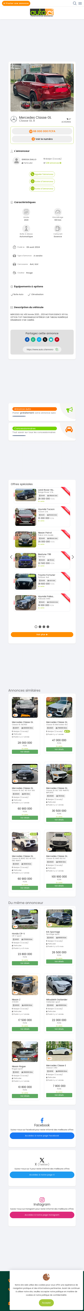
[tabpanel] (42, 550)
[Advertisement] (42, 40)
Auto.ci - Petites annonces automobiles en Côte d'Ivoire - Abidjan (42, 13)
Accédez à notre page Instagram (42, 1215)
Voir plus (42, 634)
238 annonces (53, 163)
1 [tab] (36, 626)
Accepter (52, 1301)
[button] (15, 87)
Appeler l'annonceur (42, 174)
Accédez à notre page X (42, 1174)
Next (72, 557)
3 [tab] (44, 626)
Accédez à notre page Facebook (42, 1135)
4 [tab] (48, 626)
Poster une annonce (16, 3)
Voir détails (24, 752)
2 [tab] (40, 626)
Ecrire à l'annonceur (42, 181)
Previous (12, 557)
